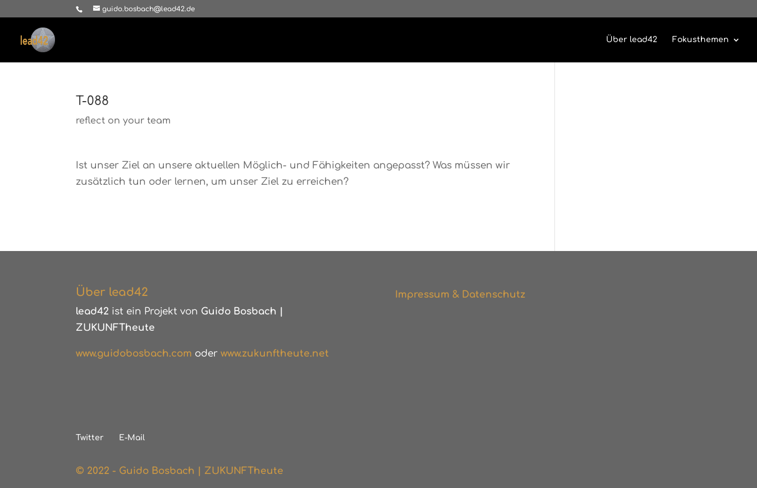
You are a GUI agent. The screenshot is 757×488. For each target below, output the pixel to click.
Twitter (90, 438)
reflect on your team (123, 121)
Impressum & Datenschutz (460, 294)
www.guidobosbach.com (134, 353)
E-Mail (132, 438)
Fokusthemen (700, 40)
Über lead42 (631, 40)
